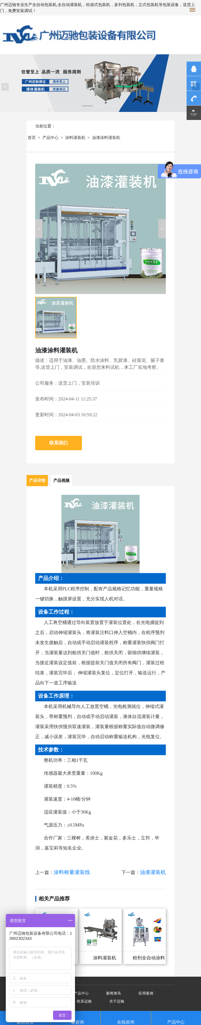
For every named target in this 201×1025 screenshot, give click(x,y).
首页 (32, 137)
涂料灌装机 (75, 137)
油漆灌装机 (153, 872)
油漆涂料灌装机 (106, 137)
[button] (39, 228)
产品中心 (50, 137)
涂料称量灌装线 (72, 872)
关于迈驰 (116, 1001)
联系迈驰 (84, 1001)
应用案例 (145, 993)
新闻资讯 (113, 993)
